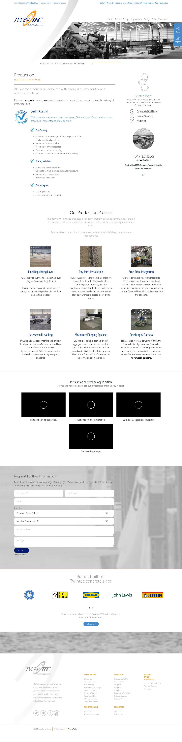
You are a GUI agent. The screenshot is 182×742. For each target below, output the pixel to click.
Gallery (102, 3)
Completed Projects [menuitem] (91, 702)
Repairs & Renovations (123, 3)
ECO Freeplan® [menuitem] (119, 682)
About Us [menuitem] (87, 711)
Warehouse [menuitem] (88, 679)
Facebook (50, 713)
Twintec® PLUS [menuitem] (119, 699)
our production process (36, 100)
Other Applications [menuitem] (90, 699)
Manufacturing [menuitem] (89, 685)
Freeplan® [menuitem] (117, 685)
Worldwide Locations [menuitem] (91, 714)
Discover (91, 624)
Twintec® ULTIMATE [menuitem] (121, 679)
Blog (156, 3)
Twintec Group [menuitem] (122, 19)
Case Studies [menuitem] (118, 714)
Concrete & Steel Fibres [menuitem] (147, 111)
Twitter (36, 713)
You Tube (57, 713)
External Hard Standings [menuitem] (92, 688)
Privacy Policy (72, 729)
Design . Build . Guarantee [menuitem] (156, 19)
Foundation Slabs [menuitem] (90, 696)
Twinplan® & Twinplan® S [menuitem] (122, 693)
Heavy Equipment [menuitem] (90, 690)
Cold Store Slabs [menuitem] (90, 682)
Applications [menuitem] (136, 19)
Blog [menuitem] (115, 711)
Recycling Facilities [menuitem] (90, 693)
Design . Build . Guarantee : (60, 64)
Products (110, 3)
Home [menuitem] (110, 19)
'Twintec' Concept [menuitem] (145, 116)
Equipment (138, 3)
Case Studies (148, 3)
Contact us (164, 3)
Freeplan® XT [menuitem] (118, 690)
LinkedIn (43, 713)
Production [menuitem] (141, 121)
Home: (43, 64)
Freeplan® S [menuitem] (118, 688)
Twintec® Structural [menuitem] (121, 696)
